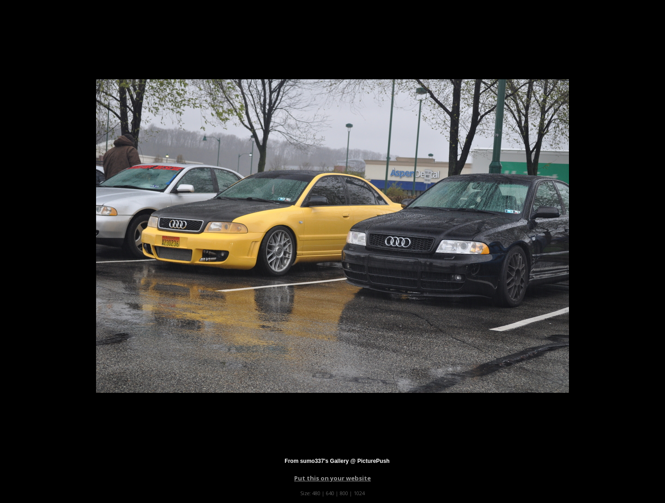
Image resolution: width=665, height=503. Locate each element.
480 (316, 493)
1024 (359, 493)
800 (344, 493)
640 (330, 493)
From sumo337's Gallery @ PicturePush (336, 461)
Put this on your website (332, 478)
